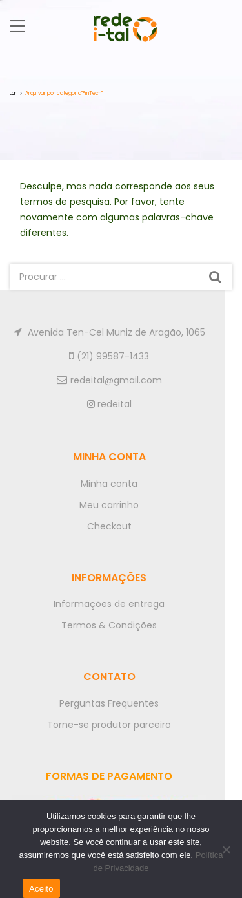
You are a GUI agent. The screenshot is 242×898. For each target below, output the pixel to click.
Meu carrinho (109, 504)
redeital (109, 404)
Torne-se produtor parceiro (109, 724)
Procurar (215, 277)
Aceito (41, 888)
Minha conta (109, 483)
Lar (13, 93)
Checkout (109, 526)
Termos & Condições (109, 625)
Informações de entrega (109, 603)
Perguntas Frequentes (109, 703)
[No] (225, 849)
